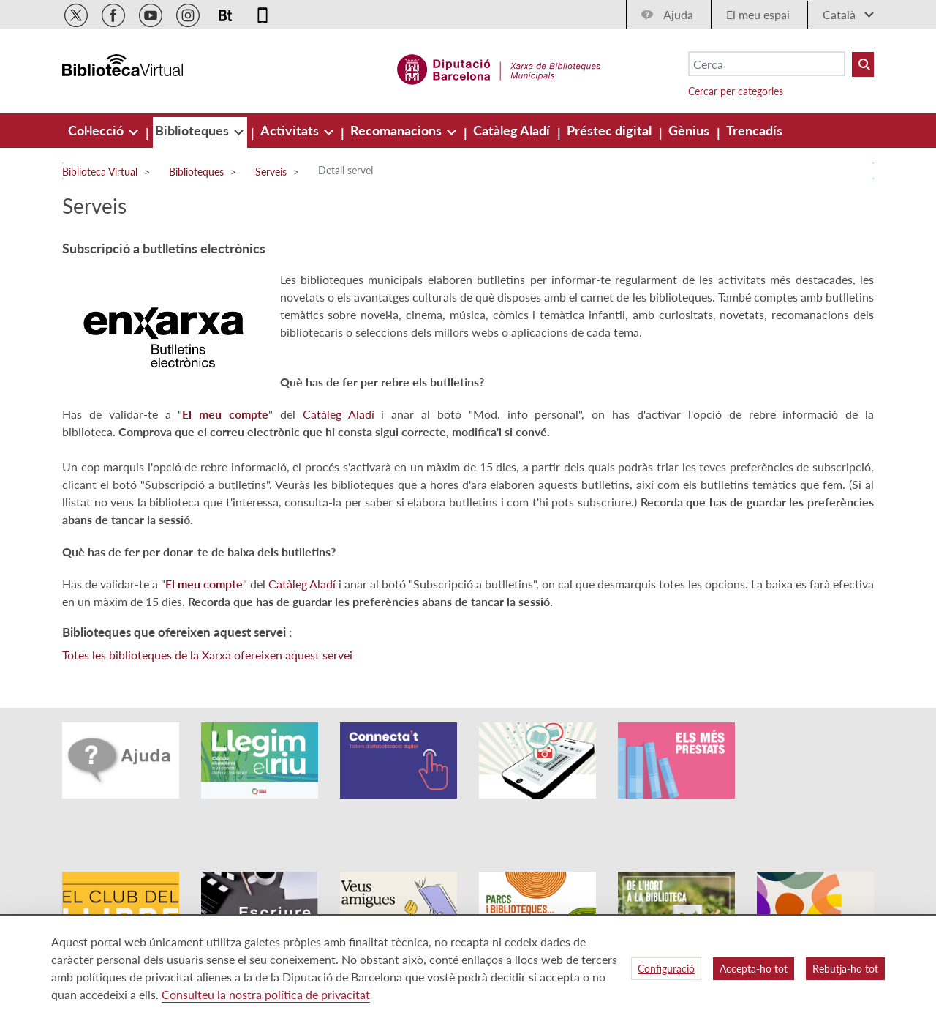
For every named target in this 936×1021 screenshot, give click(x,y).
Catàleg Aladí (338, 414)
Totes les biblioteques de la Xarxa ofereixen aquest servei (207, 655)
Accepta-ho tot (754, 968)
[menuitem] (97, 130)
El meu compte (225, 414)
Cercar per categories (735, 91)
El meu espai (758, 14)
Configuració (666, 968)
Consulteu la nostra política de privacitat (266, 994)
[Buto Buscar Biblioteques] (863, 64)
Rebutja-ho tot (845, 968)
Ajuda (678, 14)
